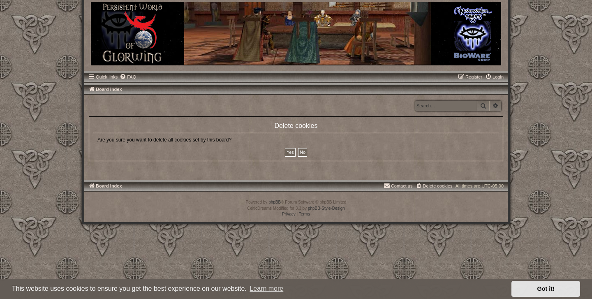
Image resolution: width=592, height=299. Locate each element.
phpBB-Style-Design (326, 208)
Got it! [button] (546, 288)
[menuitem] (128, 77)
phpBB (274, 202)
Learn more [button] (266, 288)
